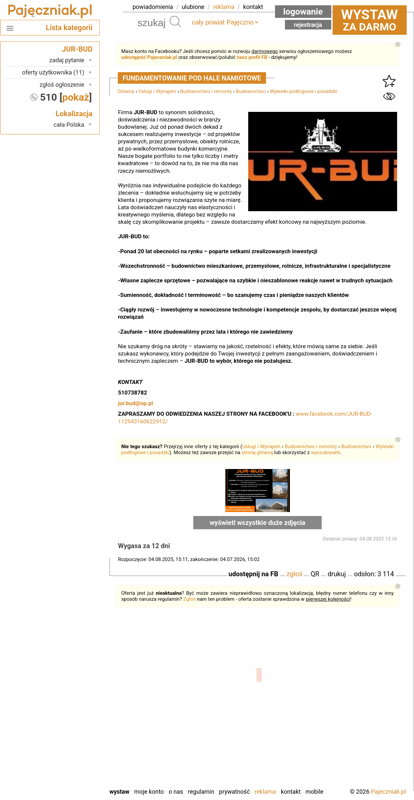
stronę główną (257, 452)
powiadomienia (153, 6)
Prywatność (234, 791)
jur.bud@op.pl (135, 403)
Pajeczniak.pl (388, 791)
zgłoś (294, 574)
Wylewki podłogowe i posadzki (303, 91)
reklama (223, 6)
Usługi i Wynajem (157, 91)
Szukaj (175, 21)
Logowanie (303, 12)
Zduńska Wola (67, 782)
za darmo (369, 20)
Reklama (265, 791)
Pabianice (72, 719)
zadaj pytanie (66, 60)
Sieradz (75, 737)
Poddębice (71, 728)
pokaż (75, 97)
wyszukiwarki (326, 452)
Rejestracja (308, 24)
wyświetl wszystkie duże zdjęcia (257, 523)
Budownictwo (251, 91)
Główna (126, 91)
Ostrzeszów (70, 710)
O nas (176, 791)
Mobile (314, 791)
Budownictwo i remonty (206, 91)
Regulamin (201, 791)
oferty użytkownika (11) (53, 72)
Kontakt (290, 791)
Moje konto (149, 791)
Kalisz (77, 701)
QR (315, 574)
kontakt (253, 6)
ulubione (193, 6)
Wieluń (76, 764)
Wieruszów (71, 773)
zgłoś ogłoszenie (62, 84)
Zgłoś (189, 599)
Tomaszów (71, 746)
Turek (77, 755)
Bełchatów (71, 675)
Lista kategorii (69, 28)
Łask (78, 684)
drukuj (337, 574)
